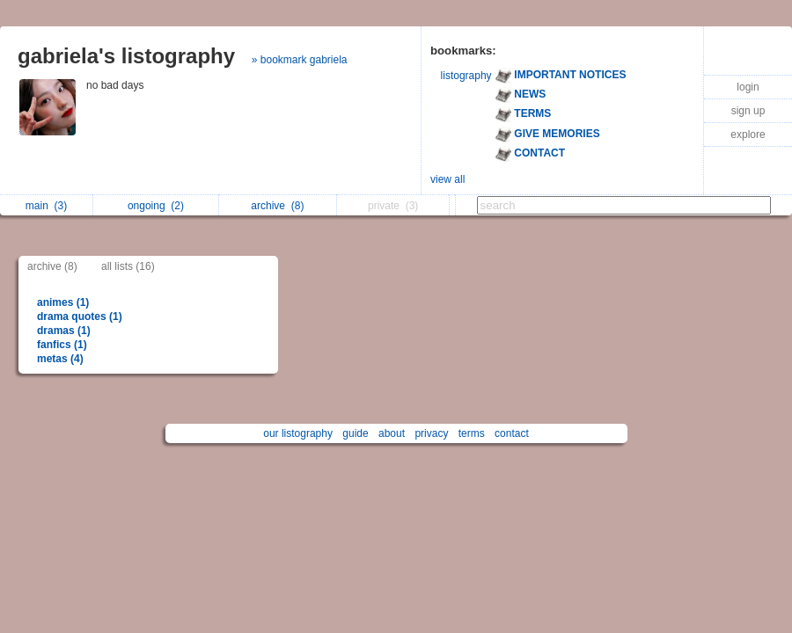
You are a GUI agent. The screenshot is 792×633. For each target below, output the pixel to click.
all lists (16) (128, 266)
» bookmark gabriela (300, 60)
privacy (431, 433)
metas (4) (60, 359)
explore (747, 134)
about (391, 433)
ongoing (156, 206)
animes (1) (63, 302)
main (46, 206)
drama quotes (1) (79, 316)
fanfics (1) (62, 344)
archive (277, 206)
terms (471, 433)
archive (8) (52, 266)
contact (512, 433)
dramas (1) (64, 330)
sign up (748, 111)
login (748, 87)
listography (466, 75)
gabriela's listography (126, 56)
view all (447, 179)
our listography (298, 433)
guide (355, 433)
